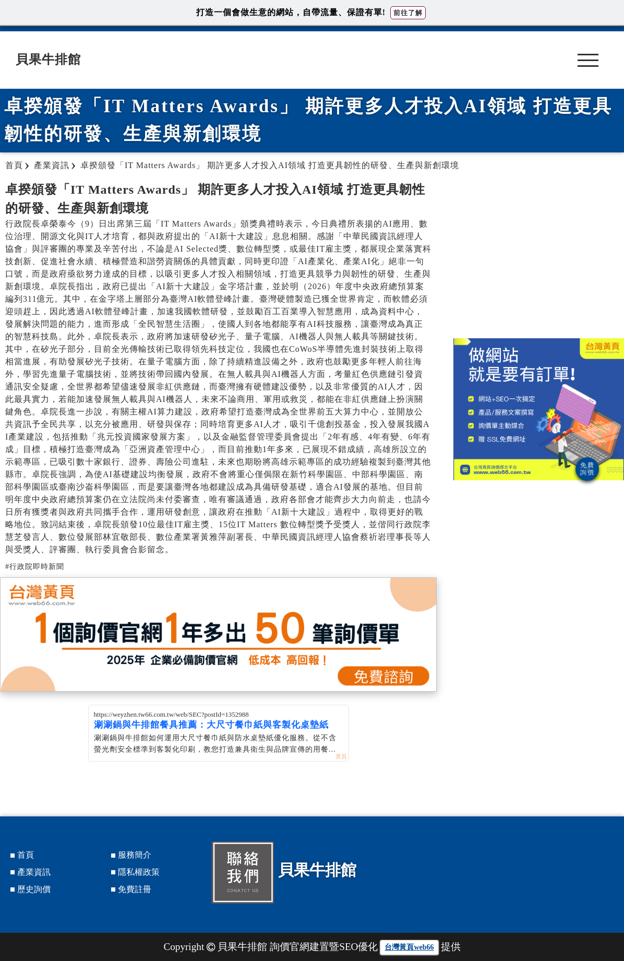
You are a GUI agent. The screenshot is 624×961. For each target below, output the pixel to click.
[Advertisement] (539, 254)
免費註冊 (134, 889)
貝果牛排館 (48, 59)
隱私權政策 (139, 872)
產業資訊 (34, 872)
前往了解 (408, 13)
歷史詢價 (34, 889)
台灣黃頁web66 (409, 947)
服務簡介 (134, 854)
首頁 (25, 854)
